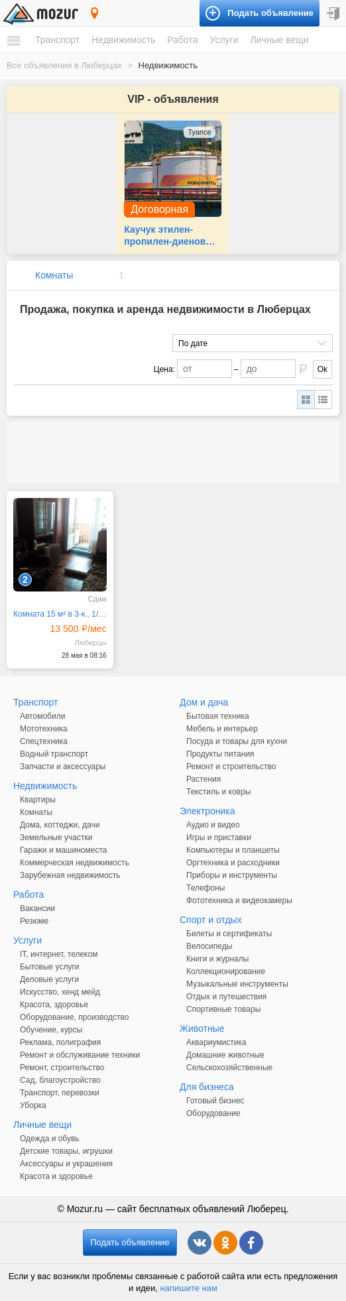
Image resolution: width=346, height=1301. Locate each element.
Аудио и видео (213, 825)
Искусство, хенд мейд (60, 992)
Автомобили (42, 716)
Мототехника (44, 728)
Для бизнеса (207, 1087)
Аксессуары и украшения (66, 1163)
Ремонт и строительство (231, 766)
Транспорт (57, 39)
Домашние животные (225, 1055)
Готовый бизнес (215, 1100)
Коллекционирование (225, 971)
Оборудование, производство (74, 1017)
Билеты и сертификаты (229, 933)
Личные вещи (279, 39)
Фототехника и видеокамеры (239, 900)
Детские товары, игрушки (66, 1151)
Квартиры (38, 799)
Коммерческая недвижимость (74, 862)
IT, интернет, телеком (58, 954)
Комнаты (54, 275)
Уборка (33, 1105)
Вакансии (37, 908)
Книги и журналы (217, 958)
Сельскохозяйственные (229, 1067)
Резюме (34, 921)
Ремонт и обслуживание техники (80, 1055)
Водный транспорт (54, 754)
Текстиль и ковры (218, 791)
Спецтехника (44, 741)
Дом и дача (204, 702)
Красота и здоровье (56, 1176)
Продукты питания (220, 754)
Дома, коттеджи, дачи (59, 825)
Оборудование (213, 1113)
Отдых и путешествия (226, 996)
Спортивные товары (223, 1009)
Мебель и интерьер (222, 728)
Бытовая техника (217, 716)
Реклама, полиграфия (60, 1042)
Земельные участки (56, 837)
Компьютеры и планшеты (233, 850)
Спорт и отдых (211, 919)
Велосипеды (209, 946)
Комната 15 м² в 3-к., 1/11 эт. (60, 614)
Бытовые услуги (50, 966)
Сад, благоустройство (60, 1080)
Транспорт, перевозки (59, 1092)
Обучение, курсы (51, 1029)
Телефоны (205, 888)
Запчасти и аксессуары (63, 766)
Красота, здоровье (54, 1004)
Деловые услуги (49, 979)
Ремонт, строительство (62, 1067)
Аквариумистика (216, 1042)
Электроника (207, 811)
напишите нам (188, 1288)
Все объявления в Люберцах (64, 65)
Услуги (223, 39)
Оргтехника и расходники (233, 862)
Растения (203, 779)
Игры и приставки (218, 837)
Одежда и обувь (50, 1138)
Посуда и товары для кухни (236, 741)
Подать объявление (130, 1242)
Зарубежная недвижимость (70, 875)
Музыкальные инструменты (237, 984)
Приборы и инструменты (231, 875)
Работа (182, 39)
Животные (202, 1028)
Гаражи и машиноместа (63, 850)
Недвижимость (123, 39)
